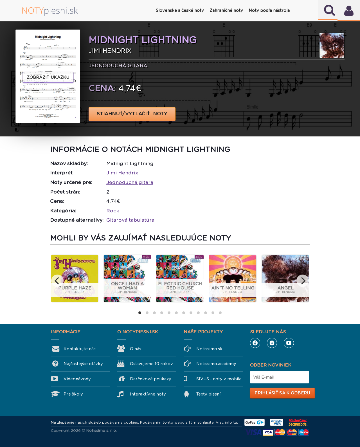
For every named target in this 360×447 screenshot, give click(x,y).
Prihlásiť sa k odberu (282, 393)
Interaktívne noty (148, 394)
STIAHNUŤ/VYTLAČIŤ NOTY (132, 113)
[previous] (57, 281)
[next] (302, 281)
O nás (135, 349)
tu (235, 422)
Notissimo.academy (216, 363)
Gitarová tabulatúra (130, 220)
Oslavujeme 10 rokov (151, 363)
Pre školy (73, 394)
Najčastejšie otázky (83, 363)
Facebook (255, 343)
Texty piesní (208, 394)
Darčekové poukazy (150, 379)
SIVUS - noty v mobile (219, 379)
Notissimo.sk (209, 349)
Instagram (272, 343)
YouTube (289, 343)
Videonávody (77, 379)
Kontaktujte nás (80, 349)
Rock (112, 211)
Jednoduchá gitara (129, 182)
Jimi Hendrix (122, 173)
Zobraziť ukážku (48, 77)
